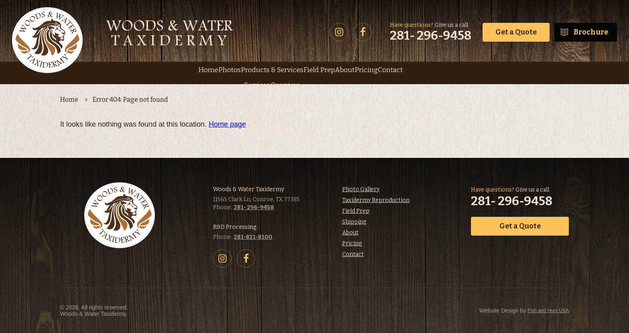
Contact (353, 254)
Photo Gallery (360, 189)
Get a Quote (516, 32)
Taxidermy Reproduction (376, 200)
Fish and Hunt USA (503, 310)
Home (69, 99)
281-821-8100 (253, 237)
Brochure (591, 32)
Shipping (354, 221)
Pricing (352, 243)
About (350, 232)
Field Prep (355, 211)
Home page (227, 124)
